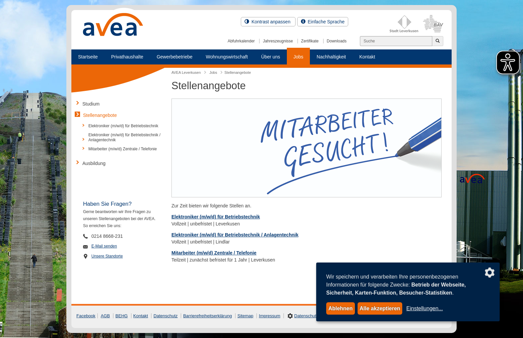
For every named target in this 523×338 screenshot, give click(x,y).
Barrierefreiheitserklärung (207, 315)
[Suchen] (396, 41)
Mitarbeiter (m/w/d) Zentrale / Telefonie (122, 149)
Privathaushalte (127, 56)
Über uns (270, 56)
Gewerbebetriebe (174, 56)
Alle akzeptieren (380, 308)
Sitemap (245, 315)
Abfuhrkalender (240, 41)
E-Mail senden (104, 246)
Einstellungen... (424, 308)
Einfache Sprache (323, 21)
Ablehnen (340, 308)
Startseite (88, 56)
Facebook (85, 315)
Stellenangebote (100, 115)
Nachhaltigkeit (331, 56)
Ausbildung (93, 163)
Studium (90, 104)
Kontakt (367, 56)
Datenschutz (165, 315)
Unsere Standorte (107, 256)
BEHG (121, 315)
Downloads (337, 41)
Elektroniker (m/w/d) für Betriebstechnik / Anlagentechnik (124, 137)
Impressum (269, 315)
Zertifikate (310, 41)
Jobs (299, 56)
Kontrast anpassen (268, 21)
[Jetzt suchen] (437, 41)
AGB (105, 315)
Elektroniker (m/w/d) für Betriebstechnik (215, 216)
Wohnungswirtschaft (227, 56)
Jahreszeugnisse (278, 41)
